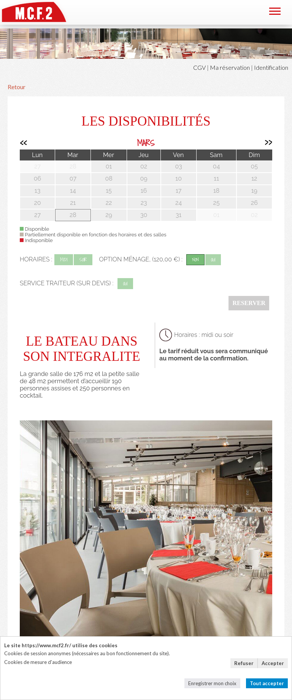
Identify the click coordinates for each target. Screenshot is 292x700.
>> (268, 142)
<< (23, 142)
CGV (199, 67)
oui (213, 259)
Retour (16, 86)
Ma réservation (230, 67)
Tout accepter (267, 683)
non (195, 259)
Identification (271, 67)
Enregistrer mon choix (212, 683)
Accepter (273, 663)
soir (83, 259)
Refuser (244, 663)
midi (63, 259)
